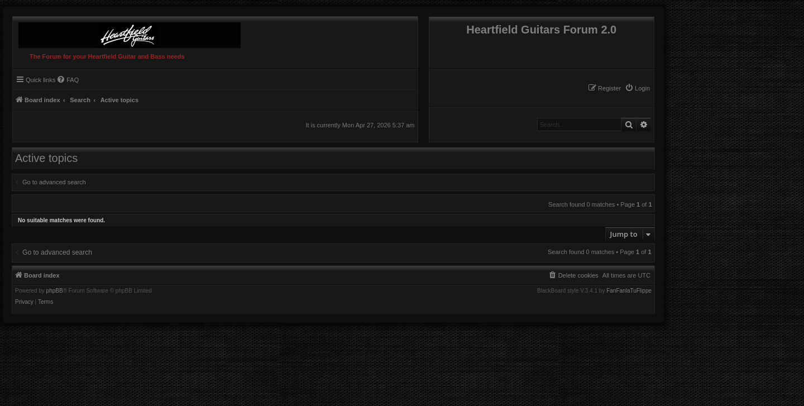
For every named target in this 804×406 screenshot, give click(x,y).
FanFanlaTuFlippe (629, 291)
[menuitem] (637, 88)
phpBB (54, 291)
